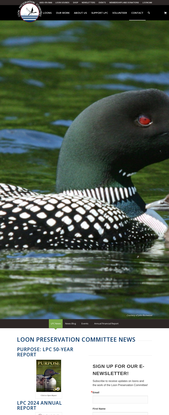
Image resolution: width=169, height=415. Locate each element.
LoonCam (147, 2)
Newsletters (88, 2)
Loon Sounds (62, 2)
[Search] (149, 12)
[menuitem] (62, 2)
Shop (75, 2)
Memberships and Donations (124, 2)
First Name (99, 409)
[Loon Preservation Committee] (29, 12)
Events (102, 2)
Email (96, 392)
